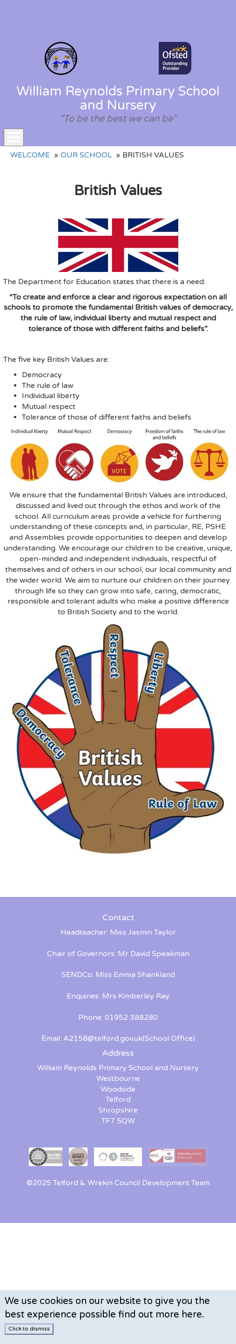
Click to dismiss (29, 1328)
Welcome (30, 155)
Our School (86, 155)
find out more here (160, 1314)
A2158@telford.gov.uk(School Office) (129, 1038)
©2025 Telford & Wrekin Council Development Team (118, 1183)
